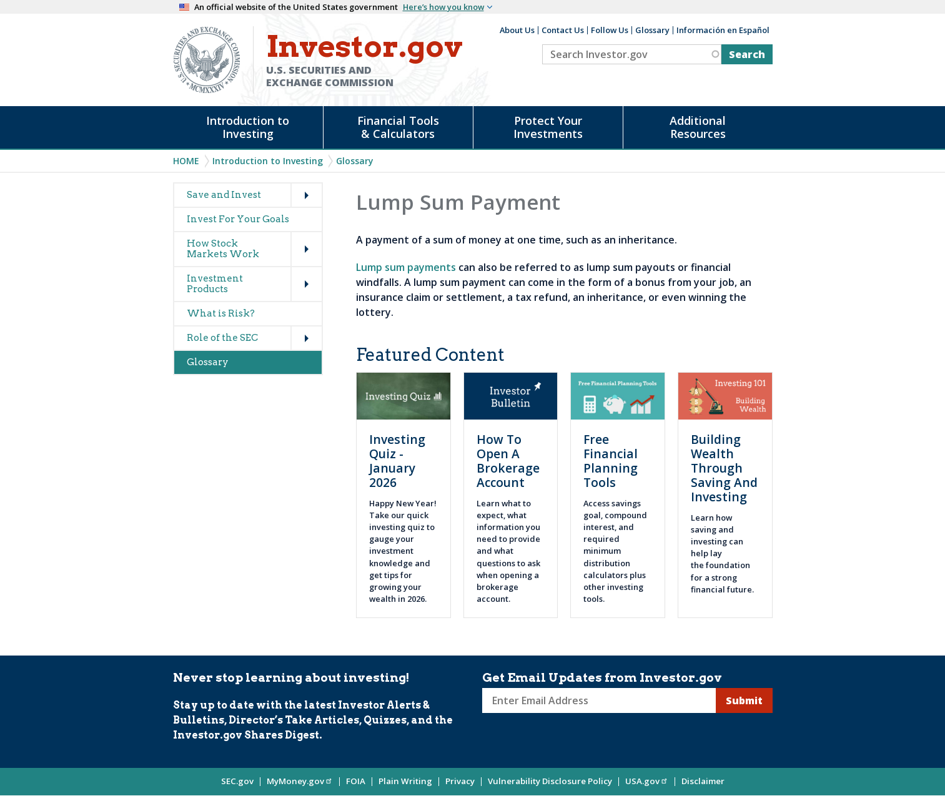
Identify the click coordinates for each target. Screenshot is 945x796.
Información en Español (722, 30)
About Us (517, 30)
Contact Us (563, 30)
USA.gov (646, 781)
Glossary (652, 30)
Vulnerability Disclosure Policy (550, 781)
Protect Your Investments (548, 127)
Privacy (460, 781)
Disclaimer (703, 781)
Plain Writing (405, 781)
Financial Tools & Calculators (398, 127)
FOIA (355, 781)
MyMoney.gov (300, 781)
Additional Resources (698, 127)
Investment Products (215, 284)
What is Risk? (221, 313)
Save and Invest (224, 194)
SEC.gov (237, 781)
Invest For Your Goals (238, 219)
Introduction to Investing (247, 127)
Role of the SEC (222, 337)
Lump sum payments (406, 267)
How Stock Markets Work (223, 249)
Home (186, 161)
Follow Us (609, 30)
